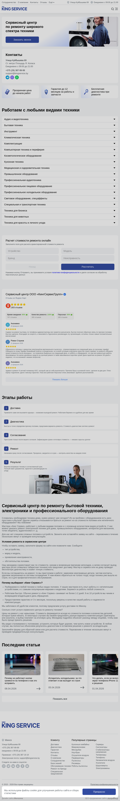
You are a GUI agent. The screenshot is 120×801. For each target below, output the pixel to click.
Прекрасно (99, 791)
